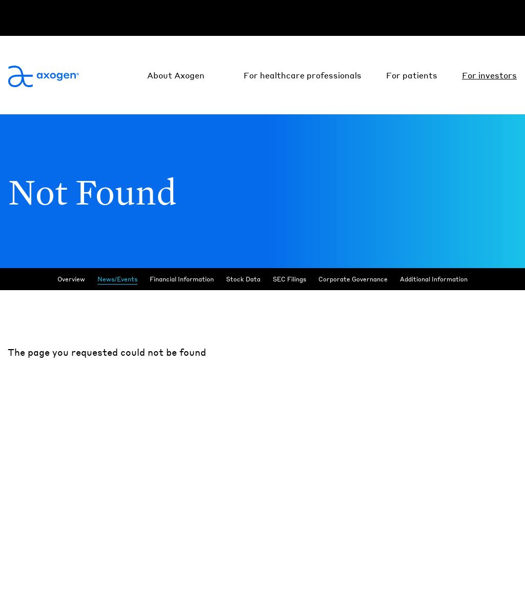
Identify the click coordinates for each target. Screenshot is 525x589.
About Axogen (176, 75)
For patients (411, 75)
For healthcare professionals (302, 75)
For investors (489, 75)
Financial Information (182, 279)
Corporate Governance (353, 279)
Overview (71, 279)
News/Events (117, 279)
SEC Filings (289, 279)
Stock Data (243, 279)
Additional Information (434, 279)
